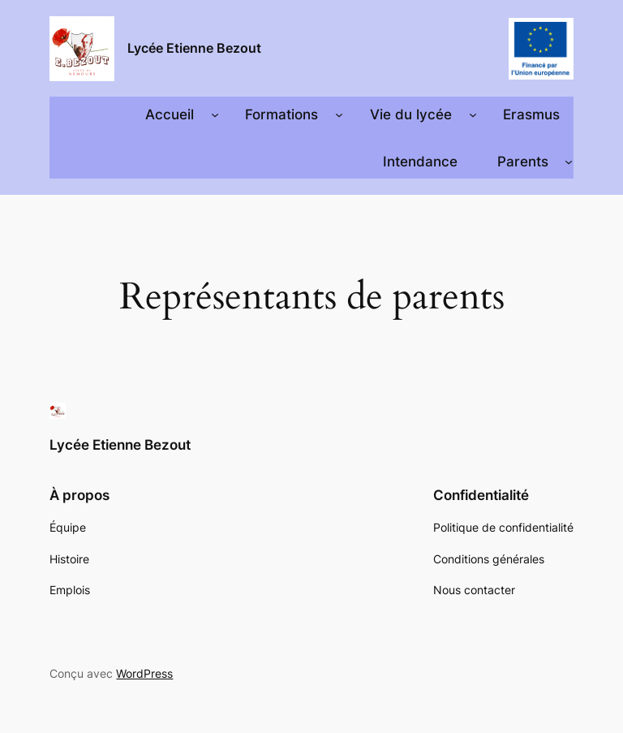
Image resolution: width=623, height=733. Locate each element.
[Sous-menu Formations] (339, 114)
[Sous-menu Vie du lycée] (473, 114)
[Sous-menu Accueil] (215, 114)
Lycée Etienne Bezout (194, 48)
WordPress (144, 673)
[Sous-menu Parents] (569, 161)
